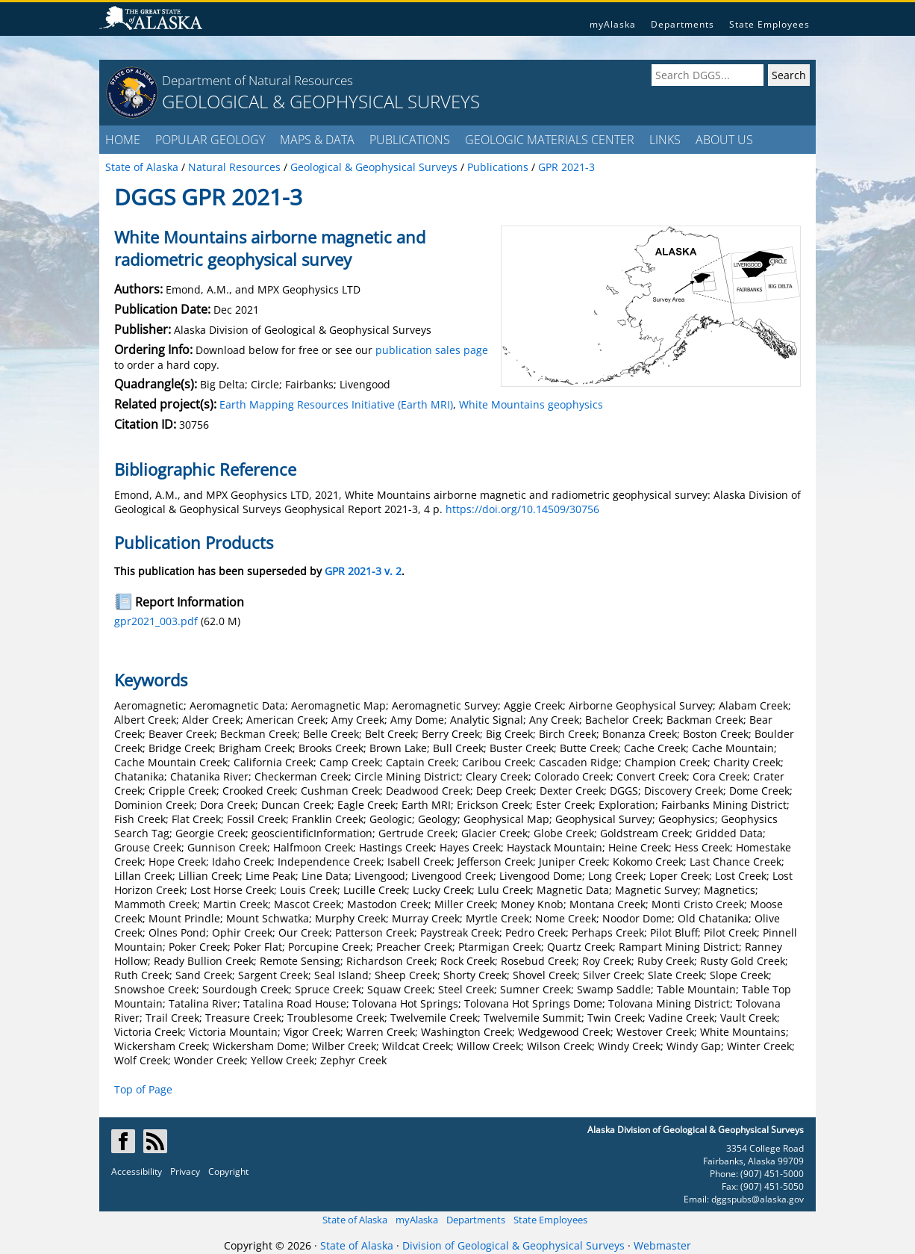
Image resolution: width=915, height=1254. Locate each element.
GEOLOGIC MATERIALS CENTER (549, 139)
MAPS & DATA (317, 139)
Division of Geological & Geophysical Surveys (513, 1245)
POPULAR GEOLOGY (210, 139)
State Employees (769, 24)
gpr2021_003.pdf (156, 621)
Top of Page (143, 1089)
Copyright (228, 1171)
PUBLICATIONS (409, 139)
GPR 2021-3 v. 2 (363, 571)
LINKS (665, 139)
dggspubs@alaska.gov (757, 1199)
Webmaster (662, 1245)
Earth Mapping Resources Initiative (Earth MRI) (336, 404)
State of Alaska (354, 1219)
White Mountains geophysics (531, 404)
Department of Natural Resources (257, 80)
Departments (682, 24)
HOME (122, 139)
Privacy (185, 1171)
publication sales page (431, 350)
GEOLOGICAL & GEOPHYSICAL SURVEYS (321, 101)
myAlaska (613, 24)
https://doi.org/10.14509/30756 (522, 509)
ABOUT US (724, 139)
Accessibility (136, 1171)
